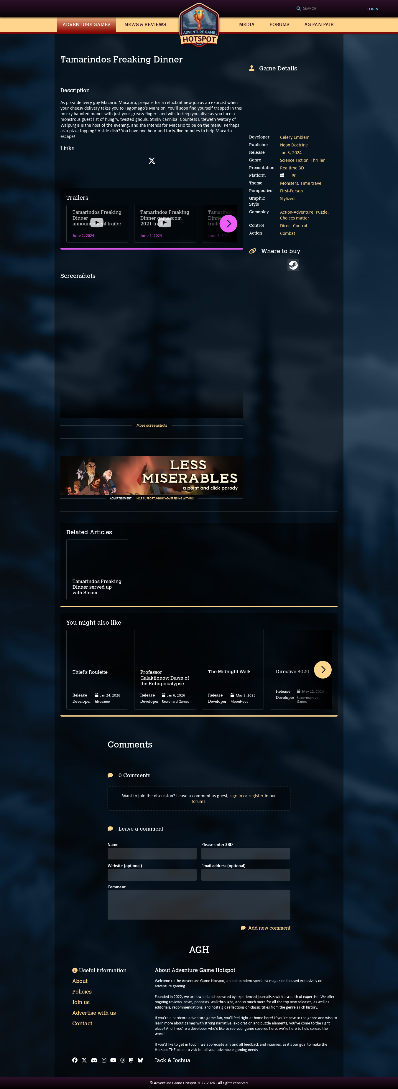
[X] (84, 1060)
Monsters (289, 183)
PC (294, 175)
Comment (117, 887)
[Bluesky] (140, 1060)
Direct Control (293, 225)
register (256, 795)
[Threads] (122, 1060)
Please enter (217, 844)
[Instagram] (104, 1060)
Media (247, 24)
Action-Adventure (296, 212)
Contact (82, 1023)
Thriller (318, 160)
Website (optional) (125, 866)
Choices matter (294, 218)
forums (198, 801)
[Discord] (94, 1060)
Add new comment (265, 927)
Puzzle (322, 212)
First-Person (291, 191)
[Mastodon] (131, 1060)
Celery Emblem (295, 137)
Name (113, 844)
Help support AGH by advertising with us (165, 498)
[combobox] (326, 8)
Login (372, 8)
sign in (236, 795)
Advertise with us (94, 1013)
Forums (279, 24)
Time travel (311, 183)
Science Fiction (294, 160)
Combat (287, 233)
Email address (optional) (223, 866)
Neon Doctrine (294, 145)
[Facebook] (75, 1060)
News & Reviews (145, 24)
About (80, 981)
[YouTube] (113, 1060)
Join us (81, 1002)
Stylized (287, 198)
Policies (82, 992)
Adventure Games (87, 24)
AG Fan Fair (319, 24)
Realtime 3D (292, 168)
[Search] (326, 8)
